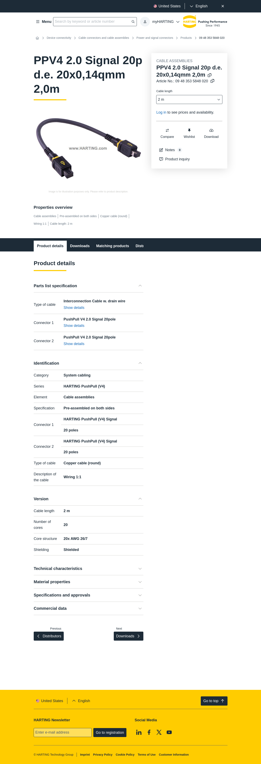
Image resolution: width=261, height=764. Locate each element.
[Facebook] (149, 732)
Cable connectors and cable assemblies (104, 37)
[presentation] (198, 6)
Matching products (112, 246)
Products (186, 37)
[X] (159, 732)
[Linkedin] (139, 732)
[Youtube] (169, 732)
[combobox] (186, 100)
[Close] (222, 6)
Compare (167, 133)
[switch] (167, 130)
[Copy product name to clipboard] (209, 75)
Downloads (80, 246)
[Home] (37, 38)
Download (211, 133)
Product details (50, 246)
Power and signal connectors (154, 37)
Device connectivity (59, 37)
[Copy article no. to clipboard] (212, 81)
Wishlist (189, 133)
